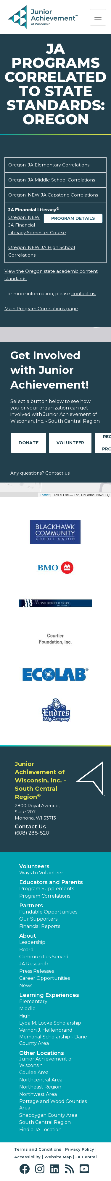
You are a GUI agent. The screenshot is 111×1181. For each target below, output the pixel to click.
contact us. (83, 293)
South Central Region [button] (45, 1122)
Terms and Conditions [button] (37, 1149)
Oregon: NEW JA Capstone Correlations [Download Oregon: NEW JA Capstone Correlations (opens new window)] (53, 195)
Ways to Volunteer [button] (41, 873)
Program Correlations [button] (44, 896)
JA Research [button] (33, 964)
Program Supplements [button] (46, 888)
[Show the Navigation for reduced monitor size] (98, 17)
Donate (28, 442)
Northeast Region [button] (40, 1087)
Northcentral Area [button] (40, 1080)
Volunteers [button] (34, 866)
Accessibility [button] (27, 1156)
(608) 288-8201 (33, 833)
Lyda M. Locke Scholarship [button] (50, 1023)
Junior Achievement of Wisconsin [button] (46, 1062)
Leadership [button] (32, 942)
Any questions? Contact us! (40, 473)
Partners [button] (31, 905)
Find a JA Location (40, 1129)
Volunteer (70, 442)
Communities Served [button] (44, 956)
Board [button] (26, 949)
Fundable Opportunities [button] (48, 912)
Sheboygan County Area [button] (48, 1115)
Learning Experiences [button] (49, 995)
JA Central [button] (86, 1156)
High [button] (24, 1016)
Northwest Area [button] (38, 1094)
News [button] (25, 985)
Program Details (73, 218)
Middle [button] (27, 1008)
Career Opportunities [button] (44, 978)
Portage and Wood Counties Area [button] (53, 1105)
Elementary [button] (33, 1001)
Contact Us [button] (30, 826)
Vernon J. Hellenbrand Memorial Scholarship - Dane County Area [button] (53, 1036)
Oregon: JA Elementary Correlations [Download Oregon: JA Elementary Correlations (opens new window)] (48, 165)
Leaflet (44, 495)
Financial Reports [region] (39, 926)
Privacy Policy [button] (79, 1149)
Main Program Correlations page (41, 308)
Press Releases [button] (36, 971)
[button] (26, 1169)
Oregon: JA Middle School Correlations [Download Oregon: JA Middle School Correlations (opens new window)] (51, 180)
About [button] (27, 936)
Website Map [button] (58, 1156)
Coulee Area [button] (34, 1072)
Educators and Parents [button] (51, 882)
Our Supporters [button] (38, 919)
